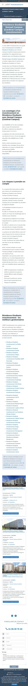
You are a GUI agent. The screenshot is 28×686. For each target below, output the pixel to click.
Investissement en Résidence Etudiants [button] (11, 513)
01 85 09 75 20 (12, 1)
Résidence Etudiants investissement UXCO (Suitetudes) (12, 397)
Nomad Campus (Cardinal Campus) (12, 59)
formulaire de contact (9, 98)
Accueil (4, 14)
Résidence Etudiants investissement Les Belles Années (13, 344)
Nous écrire (24, 19)
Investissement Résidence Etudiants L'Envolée (13, 487)
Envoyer (14, 666)
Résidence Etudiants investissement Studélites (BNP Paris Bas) (15, 359)
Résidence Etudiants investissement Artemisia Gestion (13, 365)
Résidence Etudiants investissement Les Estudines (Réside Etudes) (14, 412)
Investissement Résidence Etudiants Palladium (13, 531)
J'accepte (14, 684)
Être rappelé (24, 17)
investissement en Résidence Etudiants (13, 335)
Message (4, 652)
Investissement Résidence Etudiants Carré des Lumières (13, 575)
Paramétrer (22, 682)
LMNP (14, 4)
